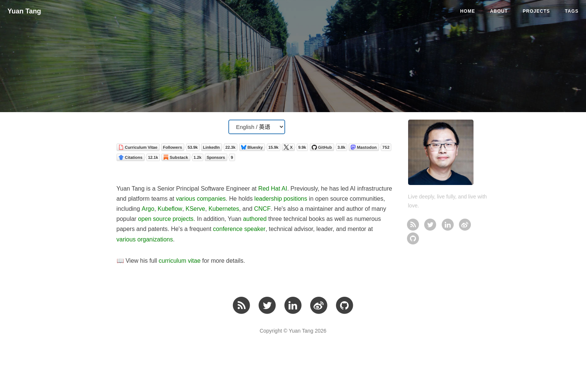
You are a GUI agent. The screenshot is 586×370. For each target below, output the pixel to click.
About (499, 11)
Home (467, 11)
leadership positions (281, 198)
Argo (148, 209)
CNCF (262, 209)
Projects (536, 11)
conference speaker (239, 229)
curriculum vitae (180, 261)
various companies (201, 198)
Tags (572, 11)
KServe (195, 209)
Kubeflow (170, 209)
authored (254, 219)
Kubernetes (224, 209)
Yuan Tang (24, 11)
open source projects (166, 219)
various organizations (145, 239)
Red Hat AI (272, 188)
